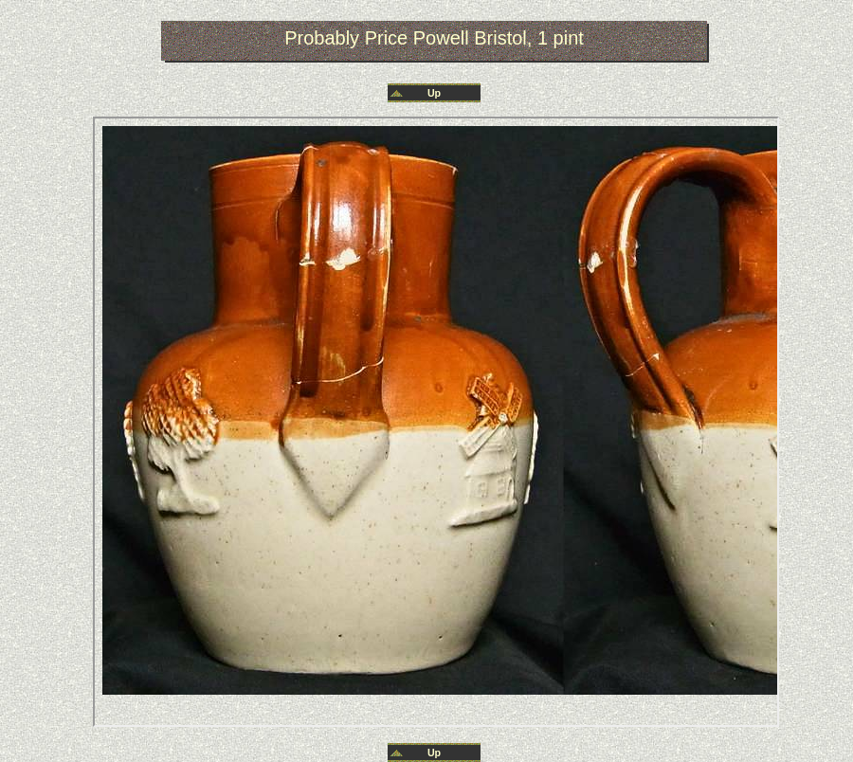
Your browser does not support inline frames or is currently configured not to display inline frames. (436, 422)
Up (434, 93)
